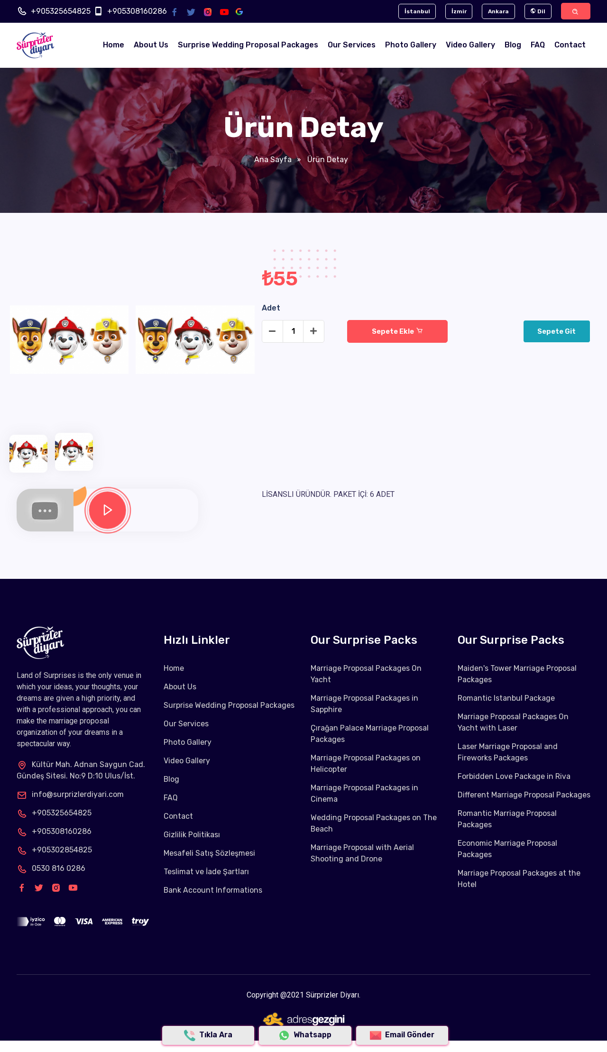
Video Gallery (470, 45)
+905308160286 (137, 11)
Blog (513, 45)
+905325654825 (61, 11)
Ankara (497, 11)
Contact (570, 45)
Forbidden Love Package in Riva (514, 776)
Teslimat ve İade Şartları (206, 871)
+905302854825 (54, 849)
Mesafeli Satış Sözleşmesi (209, 853)
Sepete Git (556, 331)
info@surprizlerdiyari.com (70, 794)
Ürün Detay (326, 159)
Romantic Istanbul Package (506, 698)
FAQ (538, 45)
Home (113, 45)
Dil (536, 11)
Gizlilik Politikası (192, 834)
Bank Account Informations (213, 890)
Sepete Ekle (397, 331)
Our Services (352, 45)
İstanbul (415, 11)
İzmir (457, 11)
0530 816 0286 (51, 868)
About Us (151, 45)
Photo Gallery (410, 45)
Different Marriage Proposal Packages (524, 794)
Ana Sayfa (273, 159)
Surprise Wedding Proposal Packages (248, 45)
